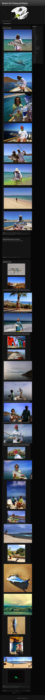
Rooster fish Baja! (7, 28)
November (35, 37)
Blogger (27, 698)
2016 (34, 33)
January (35, 53)
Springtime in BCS (7, 261)
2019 (34, 30)
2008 (34, 62)
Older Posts (28, 690)
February (35, 52)
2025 (34, 27)
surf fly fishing (12, 234)
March (35, 51)
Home (16, 690)
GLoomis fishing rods (13, 233)
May (35, 44)
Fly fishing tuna (6, 687)
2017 (34, 32)
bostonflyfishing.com (13, 686)
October (35, 38)
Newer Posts (5, 690)
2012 (34, 57)
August (35, 40)
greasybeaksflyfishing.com (7, 23)
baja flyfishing (6, 686)
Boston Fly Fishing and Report (15, 3)
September (36, 39)
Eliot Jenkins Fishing (7, 233)
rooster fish (24, 233)
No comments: (19, 232)
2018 (34, 31)
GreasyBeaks (16, 687)
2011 (34, 58)
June (35, 43)
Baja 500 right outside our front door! (11, 239)
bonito (9, 686)
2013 (34, 56)
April (35, 45)
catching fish (17, 686)
